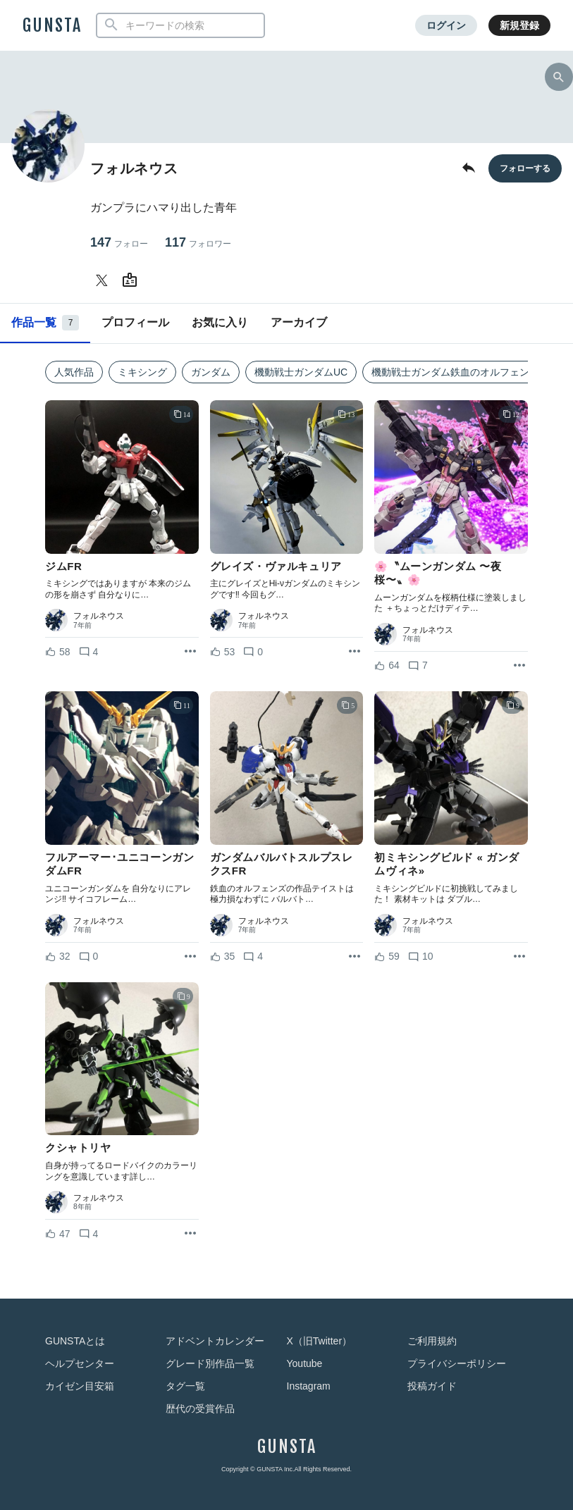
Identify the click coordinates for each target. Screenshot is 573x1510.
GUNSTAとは (75, 1341)
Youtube (305, 1363)
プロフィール (135, 322)
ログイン (446, 25)
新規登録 (519, 25)
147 (119, 242)
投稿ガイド (432, 1386)
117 (198, 242)
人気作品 (74, 372)
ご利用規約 (432, 1341)
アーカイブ (299, 322)
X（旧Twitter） (319, 1341)
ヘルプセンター (79, 1363)
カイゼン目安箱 (79, 1386)
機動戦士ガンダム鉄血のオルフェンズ (455, 372)
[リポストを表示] (190, 651)
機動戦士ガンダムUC (300, 372)
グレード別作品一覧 (210, 1363)
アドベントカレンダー (215, 1341)
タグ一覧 (185, 1386)
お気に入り (220, 322)
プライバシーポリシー (456, 1363)
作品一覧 (45, 322)
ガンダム (210, 372)
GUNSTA (52, 25)
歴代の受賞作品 (200, 1408)
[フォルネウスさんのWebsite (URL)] (132, 280)
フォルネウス (98, 616)
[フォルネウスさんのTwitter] (104, 280)
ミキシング (142, 372)
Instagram (309, 1386)
